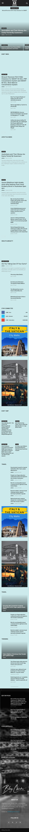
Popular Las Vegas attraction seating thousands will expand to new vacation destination (19, 477)
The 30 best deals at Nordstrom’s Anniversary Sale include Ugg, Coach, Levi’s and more (19, 663)
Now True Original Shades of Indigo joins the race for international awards (18, 98)
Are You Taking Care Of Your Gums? (14, 264)
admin (3, 86)
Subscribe (25, 320)
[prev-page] (2, 132)
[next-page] (5, 132)
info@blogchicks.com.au (14, 811)
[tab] (14, 689)
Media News (4, 74)
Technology (4, 45)
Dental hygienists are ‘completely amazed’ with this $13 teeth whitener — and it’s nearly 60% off (19, 679)
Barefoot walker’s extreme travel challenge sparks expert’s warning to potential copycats (19, 492)
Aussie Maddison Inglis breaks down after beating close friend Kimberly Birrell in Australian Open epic (14, 185)
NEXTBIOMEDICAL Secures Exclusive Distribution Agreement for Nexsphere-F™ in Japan (19, 114)
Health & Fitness (5, 261)
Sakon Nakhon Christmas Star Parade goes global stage (14, 654)
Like (26, 312)
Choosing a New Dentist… (17, 274)
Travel (17, 444)
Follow (25, 316)
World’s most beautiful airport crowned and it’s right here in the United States (19, 484)
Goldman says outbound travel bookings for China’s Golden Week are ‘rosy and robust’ (18, 671)
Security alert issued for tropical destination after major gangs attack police (19, 469)
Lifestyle (4, 28)
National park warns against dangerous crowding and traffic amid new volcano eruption (19, 500)
